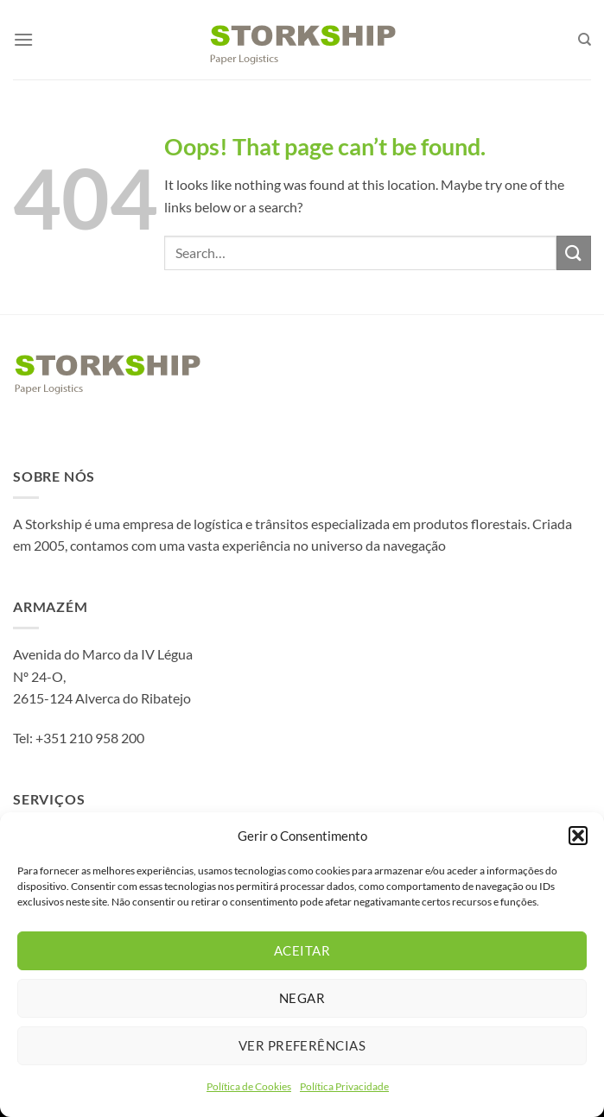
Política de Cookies (249, 1086)
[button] (578, 835)
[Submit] (573, 252)
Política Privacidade (344, 1086)
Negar (302, 998)
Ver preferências (302, 1045)
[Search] (584, 39)
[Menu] (23, 39)
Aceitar (302, 950)
